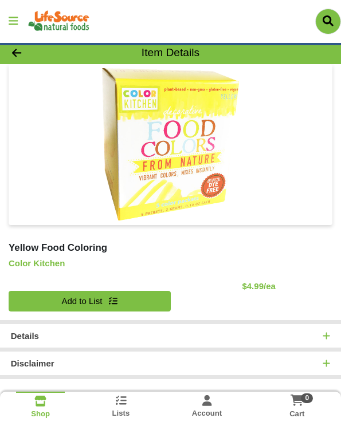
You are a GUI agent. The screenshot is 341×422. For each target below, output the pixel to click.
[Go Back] (49, 53)
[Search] (328, 21)
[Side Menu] (13, 21)
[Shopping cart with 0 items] (297, 400)
